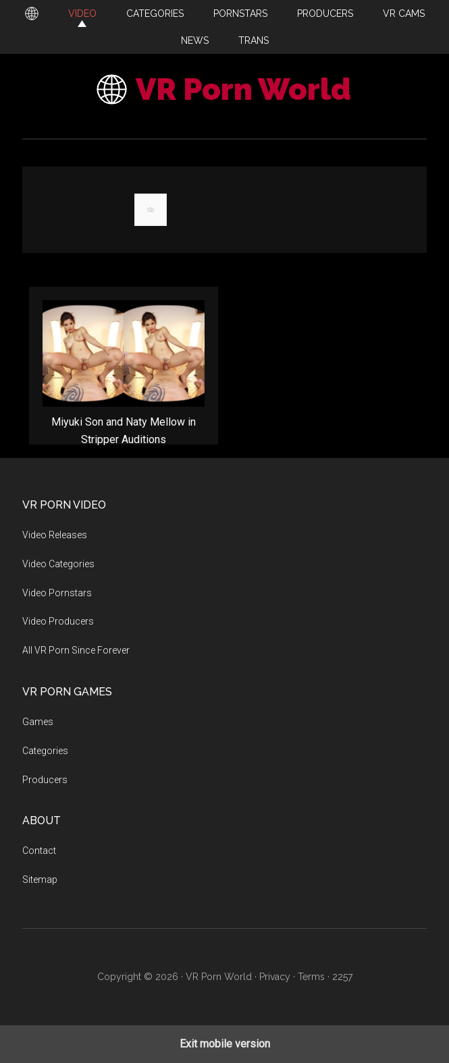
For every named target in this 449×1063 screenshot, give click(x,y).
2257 (342, 976)
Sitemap (39, 879)
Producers (45, 779)
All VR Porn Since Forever (76, 650)
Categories (45, 750)
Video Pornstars (57, 592)
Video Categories (58, 563)
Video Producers (58, 621)
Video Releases (54, 534)
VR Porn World (243, 89)
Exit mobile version (225, 1043)
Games (37, 721)
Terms (311, 976)
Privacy (274, 976)
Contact (39, 850)
